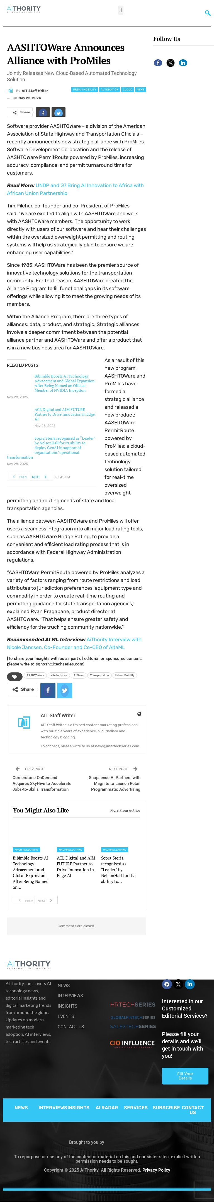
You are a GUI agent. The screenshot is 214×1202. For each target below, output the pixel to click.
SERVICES (136, 1107)
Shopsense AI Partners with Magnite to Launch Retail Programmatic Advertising (114, 783)
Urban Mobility (84, 89)
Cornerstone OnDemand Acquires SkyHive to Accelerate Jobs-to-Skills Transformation (42, 783)
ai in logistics (58, 675)
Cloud (127, 89)
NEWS (21, 1107)
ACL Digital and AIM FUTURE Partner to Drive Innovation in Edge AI (65, 414)
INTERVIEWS (52, 1107)
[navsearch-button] (206, 12)
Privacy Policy (156, 1170)
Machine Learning (26, 849)
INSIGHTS (78, 1107)
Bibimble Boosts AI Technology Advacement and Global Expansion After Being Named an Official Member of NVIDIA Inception (64, 383)
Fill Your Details (185, 1076)
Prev (18, 476)
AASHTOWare (35, 675)
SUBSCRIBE (166, 1107)
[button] (120, 10)
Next (41, 476)
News (140, 89)
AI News (79, 675)
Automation (109, 89)
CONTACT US (193, 1110)
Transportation (99, 675)
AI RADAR (107, 1107)
